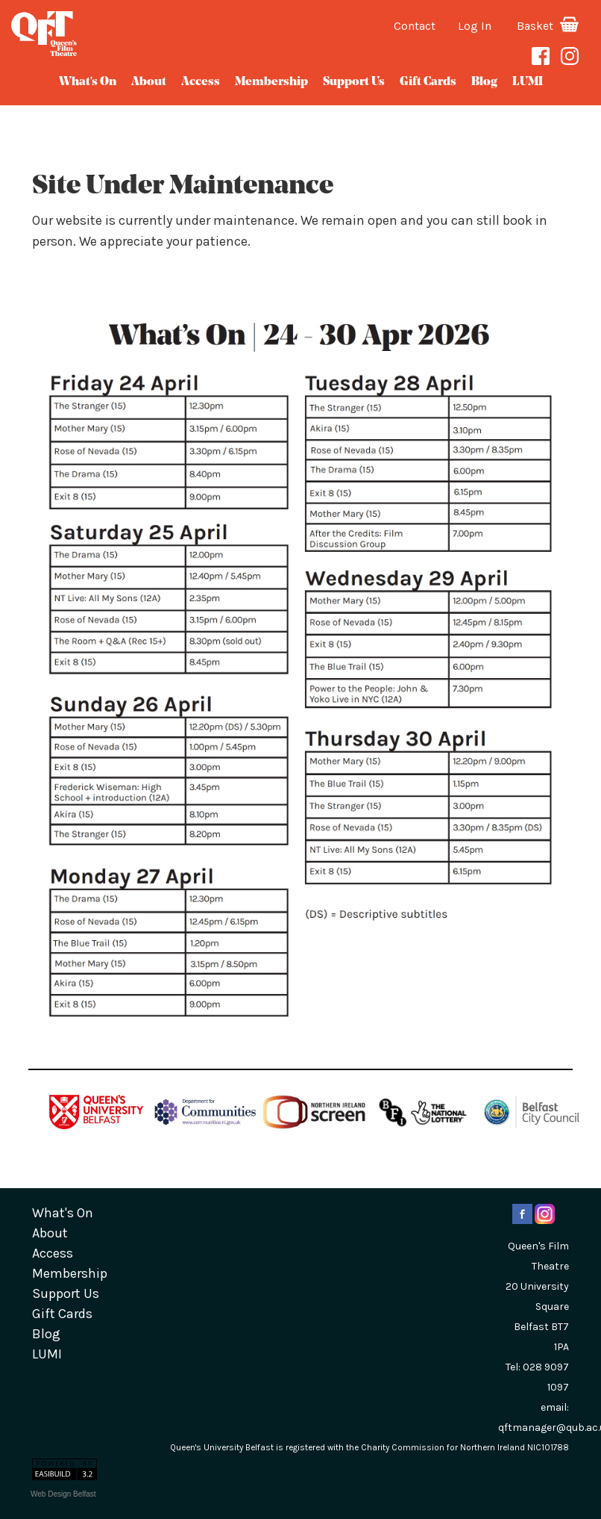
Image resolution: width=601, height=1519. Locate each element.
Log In (474, 26)
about (148, 82)
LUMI (527, 82)
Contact (414, 26)
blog (484, 82)
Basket (548, 26)
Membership (271, 82)
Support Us (354, 82)
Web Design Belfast (63, 1494)
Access (200, 82)
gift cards (428, 82)
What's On (87, 82)
